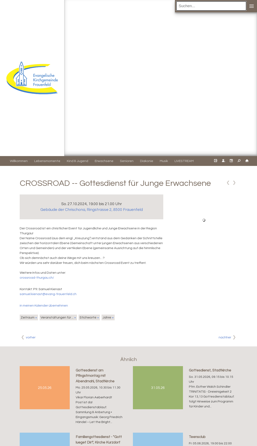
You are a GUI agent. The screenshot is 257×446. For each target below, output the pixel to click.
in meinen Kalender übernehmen (44, 305)
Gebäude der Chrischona (91, 210)
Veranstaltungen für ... (57, 317)
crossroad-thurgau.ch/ (37, 277)
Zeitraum (27, 317)
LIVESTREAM (184, 161)
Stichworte (88, 317)
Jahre (107, 317)
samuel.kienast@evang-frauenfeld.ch (48, 294)
